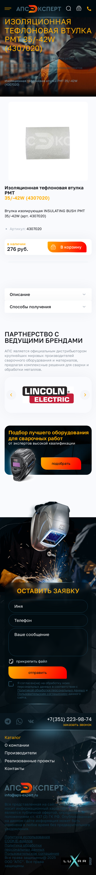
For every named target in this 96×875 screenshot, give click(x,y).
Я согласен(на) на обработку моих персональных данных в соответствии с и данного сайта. (52, 690)
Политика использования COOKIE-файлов (27, 839)
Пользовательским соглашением (42, 694)
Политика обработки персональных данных (25, 847)
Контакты (14, 768)
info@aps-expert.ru (21, 795)
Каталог (13, 737)
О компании (17, 745)
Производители (21, 752)
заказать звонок (89, 8)
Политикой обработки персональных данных (51, 690)
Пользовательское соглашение (32, 853)
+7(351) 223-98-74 (69, 719)
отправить (37, 672)
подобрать (61, 463)
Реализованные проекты (30, 760)
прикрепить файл (31, 661)
